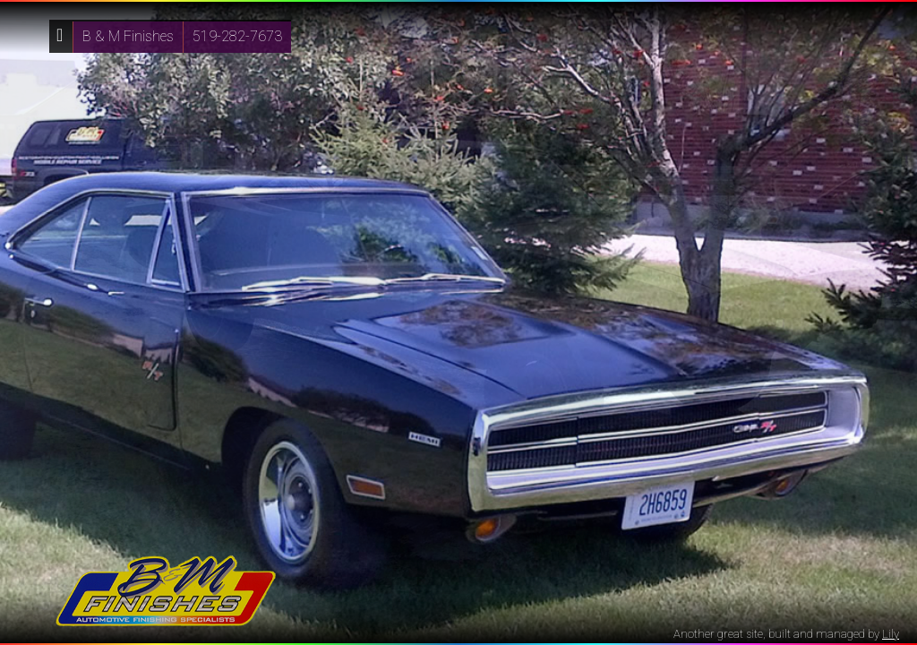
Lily (890, 634)
